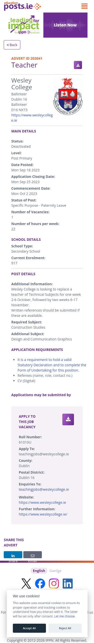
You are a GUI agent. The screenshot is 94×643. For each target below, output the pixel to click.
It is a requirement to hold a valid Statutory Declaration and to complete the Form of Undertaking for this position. (52, 365)
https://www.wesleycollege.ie (42, 502)
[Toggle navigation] (84, 6)
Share (13, 556)
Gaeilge (55, 570)
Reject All (65, 628)
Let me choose (64, 616)
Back (12, 44)
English (39, 570)
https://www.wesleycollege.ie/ (43, 514)
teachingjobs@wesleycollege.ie (44, 489)
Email (32, 556)
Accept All (29, 628)
